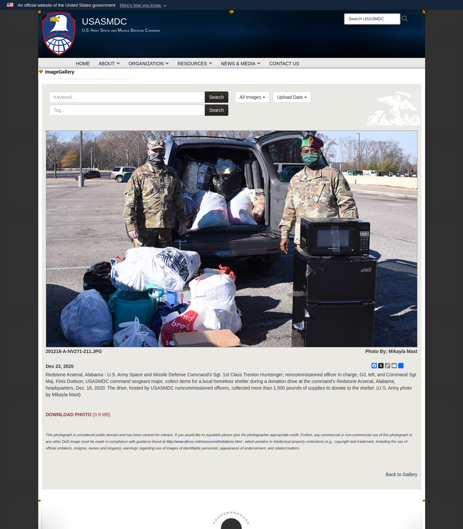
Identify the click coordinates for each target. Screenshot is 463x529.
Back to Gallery (401, 474)
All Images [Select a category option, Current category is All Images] (252, 97)
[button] (144, 5)
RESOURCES (194, 63)
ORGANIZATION (149, 63)
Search (216, 97)
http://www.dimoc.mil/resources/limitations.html (204, 441)
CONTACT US (284, 63)
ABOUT (109, 63)
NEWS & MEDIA (241, 63)
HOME (83, 63)
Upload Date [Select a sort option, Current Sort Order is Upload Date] (292, 97)
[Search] (372, 19)
